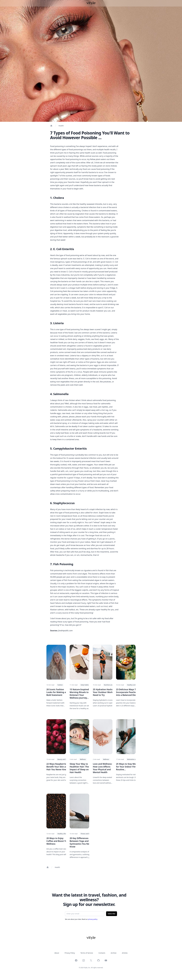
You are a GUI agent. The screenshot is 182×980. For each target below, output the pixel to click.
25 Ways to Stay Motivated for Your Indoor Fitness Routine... (129, 766)
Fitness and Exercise (87, 834)
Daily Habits (85, 685)
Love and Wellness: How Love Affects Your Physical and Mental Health (102, 768)
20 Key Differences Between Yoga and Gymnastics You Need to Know (82, 842)
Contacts (102, 953)
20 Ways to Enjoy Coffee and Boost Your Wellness (57, 841)
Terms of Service (86, 953)
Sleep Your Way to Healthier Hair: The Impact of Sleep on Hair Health (79, 768)
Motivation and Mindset (135, 759)
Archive (113, 953)
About (56, 953)
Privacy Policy (70, 953)
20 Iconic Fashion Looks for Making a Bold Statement (56, 692)
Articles (125, 953)
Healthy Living (132, 685)
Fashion (60, 685)
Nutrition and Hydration (112, 685)
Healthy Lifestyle (62, 834)
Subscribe (111, 914)
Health (61, 126)
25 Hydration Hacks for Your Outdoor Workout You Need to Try (106, 692)
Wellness (83, 759)
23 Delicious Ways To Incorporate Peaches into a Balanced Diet (126, 692)
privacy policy (92, 919)
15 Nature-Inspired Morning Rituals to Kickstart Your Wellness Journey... (79, 693)
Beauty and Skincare (64, 759)
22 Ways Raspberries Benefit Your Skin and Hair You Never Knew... (58, 766)
